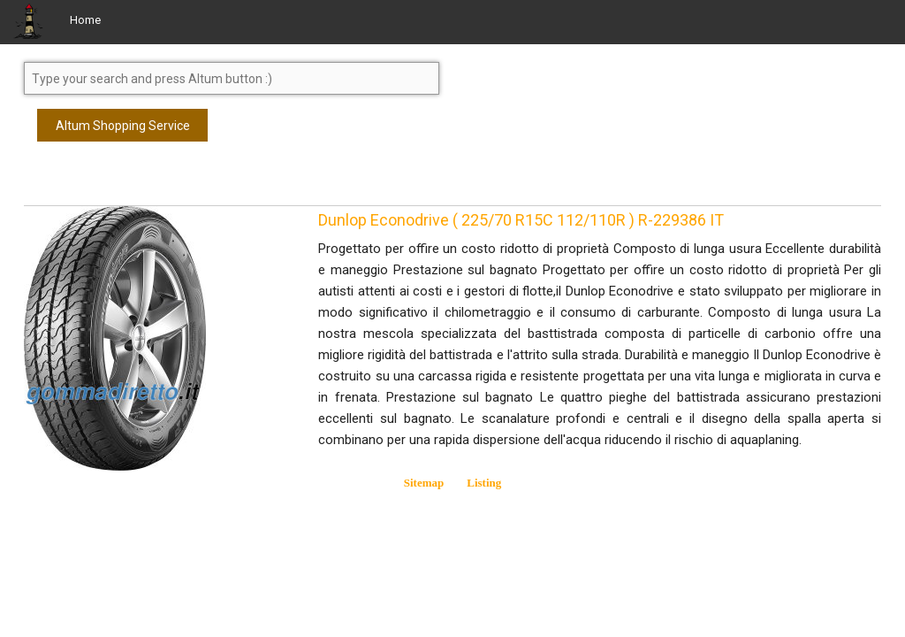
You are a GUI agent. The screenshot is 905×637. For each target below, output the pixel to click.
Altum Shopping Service (123, 126)
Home (85, 20)
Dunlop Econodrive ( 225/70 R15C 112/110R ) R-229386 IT (521, 220)
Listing (484, 482)
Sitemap (424, 482)
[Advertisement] (165, 181)
